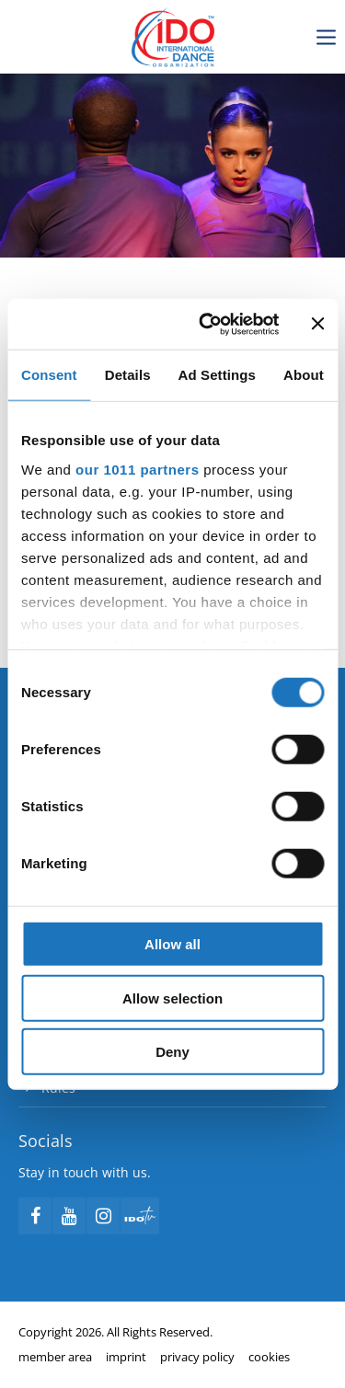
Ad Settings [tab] (217, 375)
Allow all (172, 944)
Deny (172, 1052)
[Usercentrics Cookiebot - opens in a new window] (208, 324)
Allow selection (172, 997)
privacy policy (197, 1356)
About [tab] (303, 375)
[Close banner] (317, 323)
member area (55, 1356)
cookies (269, 1356)
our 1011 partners (137, 468)
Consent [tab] (49, 375)
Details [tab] (128, 375)
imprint (126, 1356)
